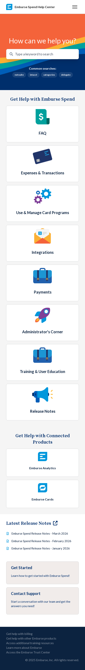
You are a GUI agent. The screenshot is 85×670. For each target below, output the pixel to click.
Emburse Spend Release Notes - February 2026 (41, 541)
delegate (66, 74)
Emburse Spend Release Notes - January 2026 (40, 548)
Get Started (21, 567)
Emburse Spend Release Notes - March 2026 (39, 533)
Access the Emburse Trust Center (28, 652)
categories (49, 74)
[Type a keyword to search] (42, 54)
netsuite (19, 74)
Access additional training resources (30, 643)
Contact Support (25, 593)
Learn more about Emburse (24, 647)
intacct (33, 74)
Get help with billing (19, 633)
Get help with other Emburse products (31, 638)
